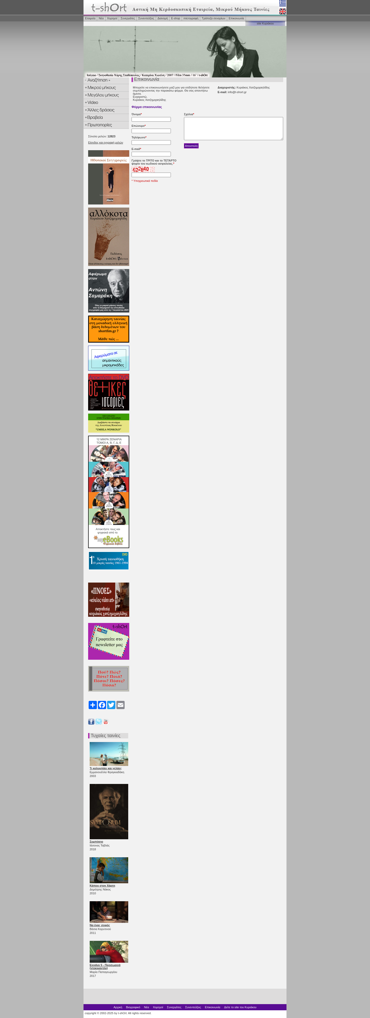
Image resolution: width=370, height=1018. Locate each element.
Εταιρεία (90, 18)
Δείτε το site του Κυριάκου (240, 1007)
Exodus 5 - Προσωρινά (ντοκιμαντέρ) (105, 966)
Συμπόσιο (96, 841)
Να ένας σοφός (100, 925)
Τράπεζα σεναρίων (213, 18)
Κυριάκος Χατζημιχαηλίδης (149, 99)
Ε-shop (175, 18)
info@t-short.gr (237, 92)
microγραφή (190, 18)
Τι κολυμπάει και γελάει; (106, 768)
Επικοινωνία (236, 18)
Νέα (101, 18)
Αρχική (118, 1007)
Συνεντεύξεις (146, 18)
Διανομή (163, 18)
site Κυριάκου (265, 23)
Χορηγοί (112, 18)
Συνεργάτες (128, 18)
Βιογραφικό (133, 1007)
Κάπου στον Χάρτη (102, 885)
